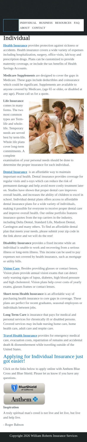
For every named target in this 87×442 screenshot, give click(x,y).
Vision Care (11, 268)
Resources (63, 22)
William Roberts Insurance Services (43, 7)
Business (45, 22)
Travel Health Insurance (20, 335)
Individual (28, 22)
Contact (38, 27)
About (25, 27)
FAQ (76, 22)
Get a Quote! (11, 25)
